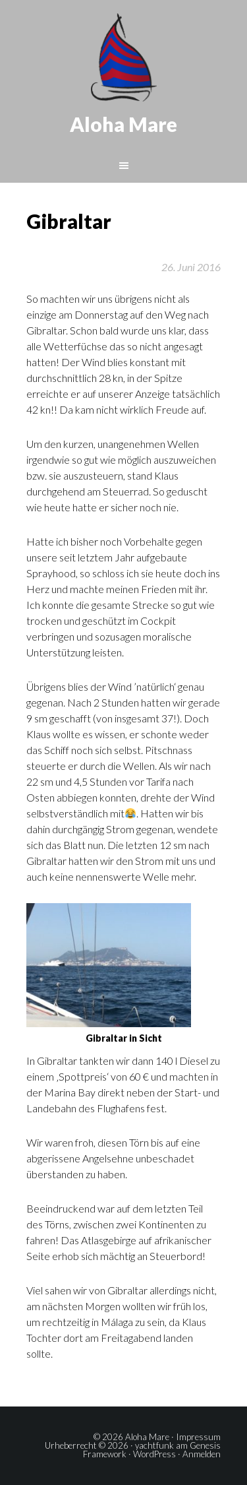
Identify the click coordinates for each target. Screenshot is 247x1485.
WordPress (154, 1454)
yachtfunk (154, 1445)
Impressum (198, 1437)
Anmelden (201, 1454)
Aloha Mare (123, 124)
